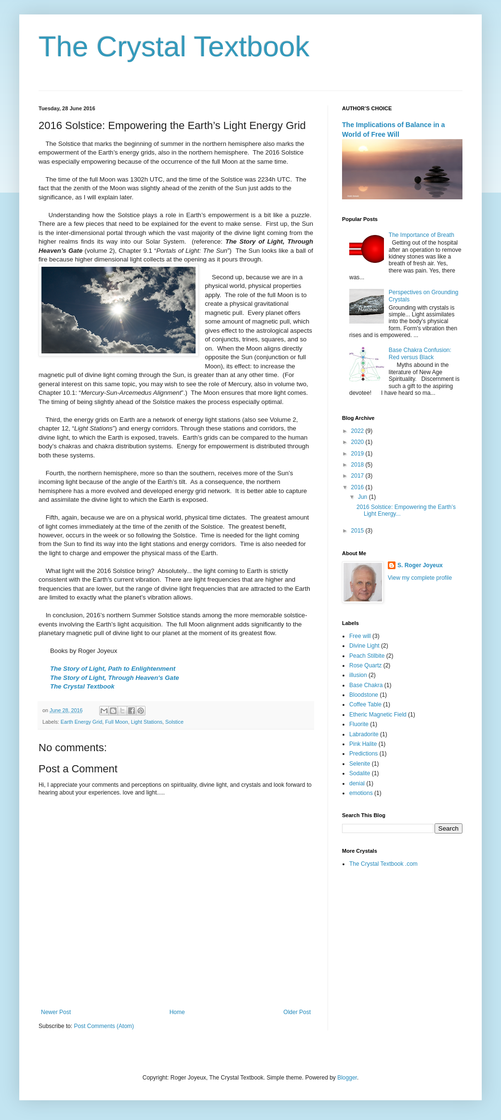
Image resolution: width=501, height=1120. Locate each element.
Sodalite (359, 773)
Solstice (174, 722)
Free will (360, 636)
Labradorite (364, 734)
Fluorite (359, 724)
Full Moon (116, 722)
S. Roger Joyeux (420, 565)
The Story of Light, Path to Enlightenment (112, 668)
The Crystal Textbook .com (383, 863)
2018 (358, 464)
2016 (358, 487)
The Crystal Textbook (174, 46)
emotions (361, 793)
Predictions (363, 753)
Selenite (359, 763)
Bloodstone (363, 694)
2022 (358, 431)
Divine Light (364, 645)
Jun (363, 497)
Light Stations (146, 722)
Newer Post (56, 1012)
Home (177, 1012)
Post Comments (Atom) (104, 1026)
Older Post (297, 1012)
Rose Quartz (365, 665)
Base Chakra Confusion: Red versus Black (420, 353)
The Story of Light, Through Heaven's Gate (114, 677)
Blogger (347, 1077)
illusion (358, 675)
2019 (358, 453)
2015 (358, 530)
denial (357, 783)
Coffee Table (365, 704)
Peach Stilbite (366, 655)
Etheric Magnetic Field (378, 714)
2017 (358, 475)
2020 (358, 442)
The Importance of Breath (421, 235)
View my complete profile (420, 577)
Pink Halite (363, 744)
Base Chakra (365, 685)
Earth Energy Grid (81, 722)
